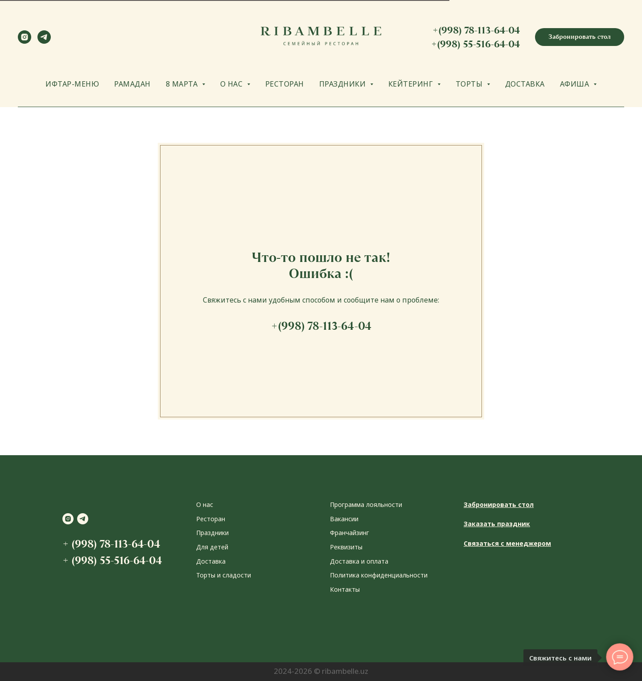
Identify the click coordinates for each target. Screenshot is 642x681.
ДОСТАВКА (525, 84)
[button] (579, 37)
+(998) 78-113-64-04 (476, 30)
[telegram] (44, 41)
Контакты (345, 589)
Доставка (211, 561)
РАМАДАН (132, 84)
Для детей (212, 547)
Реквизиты (346, 547)
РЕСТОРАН (284, 84)
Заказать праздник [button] (497, 523)
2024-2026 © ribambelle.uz (321, 671)
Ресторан (210, 519)
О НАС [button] (232, 84)
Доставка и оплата (359, 561)
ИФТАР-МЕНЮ (72, 84)
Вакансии (344, 519)
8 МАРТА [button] (183, 84)
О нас (204, 504)
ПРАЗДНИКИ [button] (343, 84)
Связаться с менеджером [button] (507, 543)
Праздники (212, 532)
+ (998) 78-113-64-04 (111, 543)
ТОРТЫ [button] (470, 84)
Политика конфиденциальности (379, 575)
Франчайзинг (349, 532)
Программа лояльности (366, 504)
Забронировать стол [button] (499, 504)
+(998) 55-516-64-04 (475, 44)
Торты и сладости (223, 575)
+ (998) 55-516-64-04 (112, 560)
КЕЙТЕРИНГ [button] (411, 84)
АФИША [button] (575, 84)
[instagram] (24, 41)
